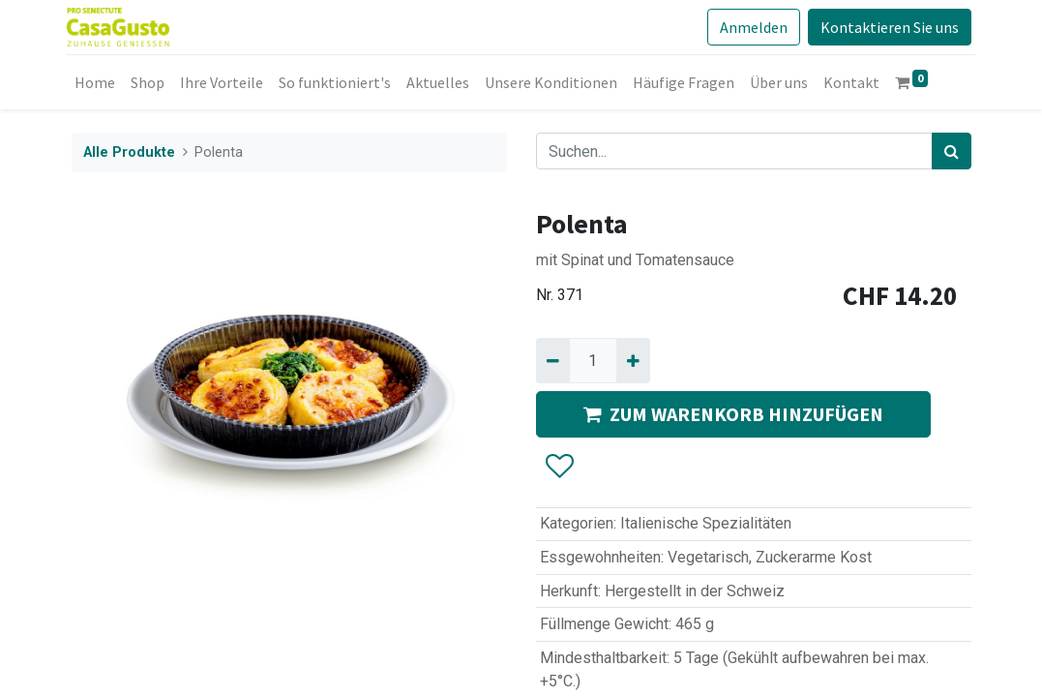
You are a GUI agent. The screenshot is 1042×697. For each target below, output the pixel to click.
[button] (559, 466)
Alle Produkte (129, 152)
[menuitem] (100, 82)
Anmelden (750, 27)
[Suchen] (951, 151)
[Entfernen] (553, 360)
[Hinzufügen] (633, 360)
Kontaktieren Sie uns (886, 27)
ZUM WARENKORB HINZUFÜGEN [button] (733, 414)
